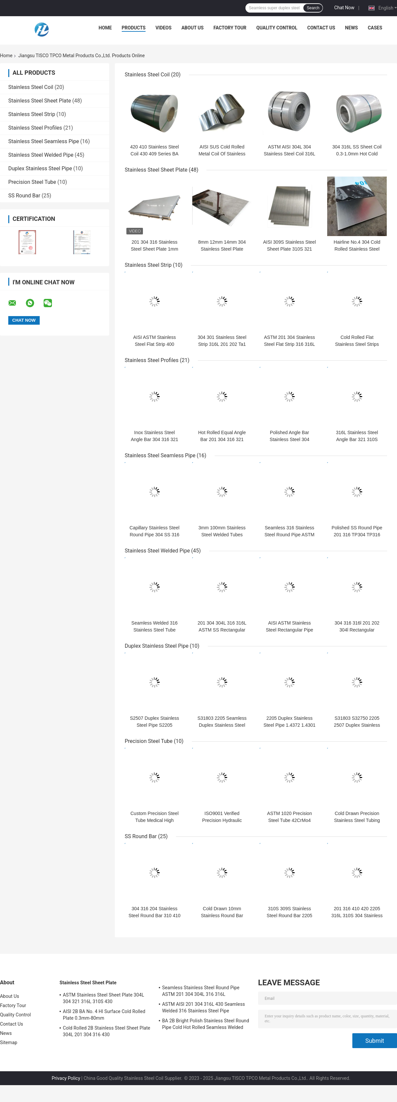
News (351, 27)
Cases (375, 27)
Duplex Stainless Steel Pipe (40, 168)
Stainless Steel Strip (31, 114)
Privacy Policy (66, 1078)
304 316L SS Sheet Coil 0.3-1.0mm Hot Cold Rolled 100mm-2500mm (356, 153)
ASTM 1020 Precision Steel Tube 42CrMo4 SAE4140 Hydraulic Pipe (289, 820)
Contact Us (321, 27)
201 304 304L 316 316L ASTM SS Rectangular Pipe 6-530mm (222, 629)
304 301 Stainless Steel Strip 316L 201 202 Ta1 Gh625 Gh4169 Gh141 (222, 344)
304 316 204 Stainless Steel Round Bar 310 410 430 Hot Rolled (154, 915)
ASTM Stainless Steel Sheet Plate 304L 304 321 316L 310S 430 (103, 998)
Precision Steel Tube (32, 182)
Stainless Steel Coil (30, 87)
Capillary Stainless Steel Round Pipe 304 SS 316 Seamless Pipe (155, 534)
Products (134, 27)
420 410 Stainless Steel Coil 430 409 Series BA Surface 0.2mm (154, 153)
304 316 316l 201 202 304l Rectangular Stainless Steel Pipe (356, 629)
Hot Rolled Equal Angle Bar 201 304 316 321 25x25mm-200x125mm (222, 439)
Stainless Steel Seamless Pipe (43, 141)
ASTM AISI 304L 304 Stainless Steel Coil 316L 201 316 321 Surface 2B (289, 153)
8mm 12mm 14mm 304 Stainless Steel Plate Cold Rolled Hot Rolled (222, 249)
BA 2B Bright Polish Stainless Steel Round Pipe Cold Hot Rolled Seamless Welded (205, 1024)
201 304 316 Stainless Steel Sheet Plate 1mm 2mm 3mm (154, 249)
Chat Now (344, 7)
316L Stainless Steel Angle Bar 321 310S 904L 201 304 (357, 439)
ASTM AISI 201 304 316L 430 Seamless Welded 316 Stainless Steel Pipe (203, 1007)
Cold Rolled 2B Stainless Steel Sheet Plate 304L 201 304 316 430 (106, 1031)
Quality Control (276, 27)
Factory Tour (229, 27)
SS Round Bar (24, 195)
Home (105, 27)
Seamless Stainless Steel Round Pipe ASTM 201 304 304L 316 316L (201, 991)
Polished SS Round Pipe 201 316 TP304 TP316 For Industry (356, 534)
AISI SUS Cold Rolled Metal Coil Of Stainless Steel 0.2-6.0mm (221, 153)
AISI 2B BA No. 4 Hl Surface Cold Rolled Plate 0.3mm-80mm (104, 1015)
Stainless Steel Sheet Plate (39, 101)
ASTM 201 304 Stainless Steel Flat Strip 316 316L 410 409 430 (289, 344)
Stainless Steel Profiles (35, 128)
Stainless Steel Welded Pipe (40, 155)
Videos (163, 27)
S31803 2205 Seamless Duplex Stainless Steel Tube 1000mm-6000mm (222, 725)
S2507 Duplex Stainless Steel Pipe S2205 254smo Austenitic (154, 725)
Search (313, 8)
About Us (192, 27)
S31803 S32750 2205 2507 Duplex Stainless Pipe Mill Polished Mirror (357, 725)
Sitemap (8, 1042)
